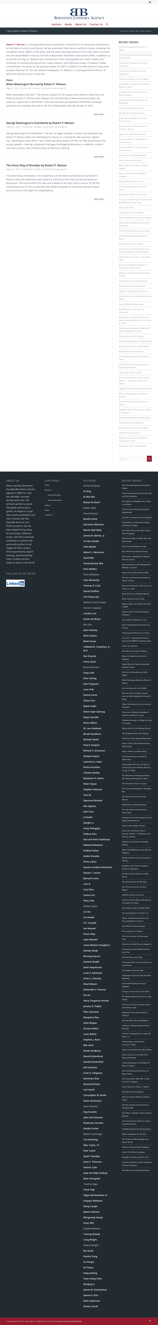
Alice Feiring (90, 678)
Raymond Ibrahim (92, 800)
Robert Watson (91, 1211)
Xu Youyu (88, 1267)
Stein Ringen (90, 1022)
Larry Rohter (90, 1034)
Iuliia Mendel (90, 939)
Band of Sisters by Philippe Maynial (132, 155)
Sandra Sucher (91, 1128)
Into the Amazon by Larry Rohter (131, 244)
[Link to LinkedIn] (150, 2)
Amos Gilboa (90, 722)
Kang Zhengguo (91, 828)
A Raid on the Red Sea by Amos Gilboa (136, 1050)
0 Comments (25, 88)
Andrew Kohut (91, 850)
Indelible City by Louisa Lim (129, 433)
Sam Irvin (88, 811)
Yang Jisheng (90, 1272)
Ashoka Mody (90, 950)
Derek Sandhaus (92, 1050)
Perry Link (88, 900)
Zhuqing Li (89, 1284)
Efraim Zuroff (90, 1306)
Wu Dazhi (88, 1250)
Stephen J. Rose (91, 1039)
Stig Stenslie (90, 1111)
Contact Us (49, 515)
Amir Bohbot (90, 568)
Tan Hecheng (90, 1139)
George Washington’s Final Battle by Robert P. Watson (40, 123)
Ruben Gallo (89, 706)
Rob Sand (88, 1045)
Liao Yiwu (88, 889)
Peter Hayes (90, 783)
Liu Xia (86, 911)
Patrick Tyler (90, 1167)
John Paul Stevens (93, 1117)
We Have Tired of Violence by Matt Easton (135, 418)
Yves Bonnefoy (91, 580)
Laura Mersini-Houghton (96, 945)
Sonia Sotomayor (92, 1100)
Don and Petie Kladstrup (96, 839)
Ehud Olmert (90, 983)
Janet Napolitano (92, 967)
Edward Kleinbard (92, 844)
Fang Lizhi (88, 672)
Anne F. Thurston (92, 1161)
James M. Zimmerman (95, 1289)
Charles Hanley (91, 772)
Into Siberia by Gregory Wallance (131, 213)
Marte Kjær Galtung (94, 711)
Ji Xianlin (88, 817)
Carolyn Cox (89, 613)
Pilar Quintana (91, 1011)
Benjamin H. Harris (93, 778)
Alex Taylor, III (91, 1145)
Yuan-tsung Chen (92, 1278)
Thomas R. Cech (91, 585)
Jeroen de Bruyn (92, 618)
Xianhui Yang (90, 1256)
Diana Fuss (89, 700)
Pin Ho (86, 995)
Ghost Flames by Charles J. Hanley (135, 1087)
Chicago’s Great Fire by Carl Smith (135, 991)
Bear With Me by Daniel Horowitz (132, 113)
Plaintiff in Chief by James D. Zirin (135, 1157)
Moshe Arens (90, 518)
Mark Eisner (89, 641)
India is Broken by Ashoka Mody (131, 304)
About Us (48, 490)
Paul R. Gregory (91, 744)
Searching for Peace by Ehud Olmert (133, 446)
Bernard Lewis (91, 878)
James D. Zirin (90, 1295)
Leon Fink (88, 689)
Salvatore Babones (93, 524)
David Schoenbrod (93, 1056)
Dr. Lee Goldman (92, 728)
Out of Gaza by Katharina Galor (131, 108)
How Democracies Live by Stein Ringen (134, 428)
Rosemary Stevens (93, 1122)
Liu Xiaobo (89, 917)
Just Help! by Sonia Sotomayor (133, 926)
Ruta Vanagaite (91, 1178)
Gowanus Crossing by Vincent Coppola (133, 79)
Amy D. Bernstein (54, 495)
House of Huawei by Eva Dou (130, 160)
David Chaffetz (91, 591)
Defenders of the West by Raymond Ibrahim (135, 389)
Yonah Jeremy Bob (93, 563)
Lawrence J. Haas (92, 761)
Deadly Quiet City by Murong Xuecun (133, 281)
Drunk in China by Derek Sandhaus (135, 1147)
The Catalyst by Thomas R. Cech (131, 181)
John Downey (90, 630)
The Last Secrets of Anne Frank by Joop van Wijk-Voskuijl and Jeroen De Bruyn (136, 696)
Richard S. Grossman (94, 750)
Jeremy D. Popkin (92, 1006)
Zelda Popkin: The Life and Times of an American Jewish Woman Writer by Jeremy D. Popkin (135, 320)
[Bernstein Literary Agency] (79, 12)
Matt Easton (90, 635)
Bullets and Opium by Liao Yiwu (134, 1134)
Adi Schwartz (90, 1067)
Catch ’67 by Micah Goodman (133, 1152)
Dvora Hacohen (91, 767)
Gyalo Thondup (91, 1156)
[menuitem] (56, 24)
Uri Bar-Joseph (91, 541)
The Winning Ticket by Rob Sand (131, 423)
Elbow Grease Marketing (73, 1321)
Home (47, 485)
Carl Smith (89, 1089)
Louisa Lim (89, 895)
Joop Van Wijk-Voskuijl (95, 1172)
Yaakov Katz (90, 833)
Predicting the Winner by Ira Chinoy (132, 194)
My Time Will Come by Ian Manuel (135, 1020)
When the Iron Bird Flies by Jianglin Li (137, 944)
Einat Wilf (88, 1222)
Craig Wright (90, 1239)
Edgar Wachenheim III (95, 1195)
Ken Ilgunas (89, 806)
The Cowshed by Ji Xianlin (132, 931)
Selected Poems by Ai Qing (132, 957)
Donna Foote (90, 694)
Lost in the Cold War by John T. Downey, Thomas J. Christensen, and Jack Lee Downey (134, 381)
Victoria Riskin (91, 1028)
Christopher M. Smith (94, 1095)
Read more (99, 114)
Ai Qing (87, 491)
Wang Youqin (90, 1206)
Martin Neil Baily (92, 529)
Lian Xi (86, 883)
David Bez (88, 557)
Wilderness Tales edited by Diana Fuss (133, 291)
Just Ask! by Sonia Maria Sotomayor (136, 1170)
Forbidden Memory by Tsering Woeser (136, 1129)
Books (37, 88)
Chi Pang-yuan (91, 596)
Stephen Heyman (92, 789)
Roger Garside (91, 717)
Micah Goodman (92, 733)
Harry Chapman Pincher (96, 1000)
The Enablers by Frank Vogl (132, 970)
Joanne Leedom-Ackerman (97, 867)
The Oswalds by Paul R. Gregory (131, 336)
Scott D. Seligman (92, 1072)
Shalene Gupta (91, 756)
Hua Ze (87, 794)
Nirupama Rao (91, 1017)
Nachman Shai (91, 1078)
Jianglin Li (88, 822)
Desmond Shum (91, 1084)
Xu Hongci (88, 1261)
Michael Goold (91, 739)
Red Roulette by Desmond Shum (131, 351)
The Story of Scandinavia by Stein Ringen (134, 231)
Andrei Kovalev (91, 856)
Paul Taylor (89, 1150)
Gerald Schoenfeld (93, 1061)
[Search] (106, 24)
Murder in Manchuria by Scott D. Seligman (135, 218)
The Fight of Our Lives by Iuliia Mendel (134, 346)
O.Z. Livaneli (89, 922)
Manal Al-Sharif (91, 502)
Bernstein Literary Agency (55, 88)
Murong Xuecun (91, 956)
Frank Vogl (89, 1189)
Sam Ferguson (91, 683)
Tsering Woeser (91, 1234)
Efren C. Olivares (92, 978)
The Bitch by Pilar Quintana (132, 1092)
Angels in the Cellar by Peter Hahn (132, 134)
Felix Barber (89, 546)
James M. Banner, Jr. (94, 535)
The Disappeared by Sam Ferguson (132, 286)
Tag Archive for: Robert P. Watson (22, 31)
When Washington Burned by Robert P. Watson (36, 84)
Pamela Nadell (91, 961)
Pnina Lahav (90, 861)
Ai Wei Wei (89, 496)
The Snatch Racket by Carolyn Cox (135, 913)
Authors (48, 505)
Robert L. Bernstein (93, 552)
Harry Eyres (89, 661)
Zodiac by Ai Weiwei (126, 207)
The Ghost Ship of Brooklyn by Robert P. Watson (36, 165)
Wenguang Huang (93, 1217)
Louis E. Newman (92, 972)
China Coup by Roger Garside (130, 372)
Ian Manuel (89, 928)
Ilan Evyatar (89, 656)
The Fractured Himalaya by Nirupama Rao (135, 341)
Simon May (89, 933)
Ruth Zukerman (91, 1300)
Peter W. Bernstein (55, 500)
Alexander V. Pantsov (94, 989)
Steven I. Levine (91, 872)
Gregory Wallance (92, 1200)
